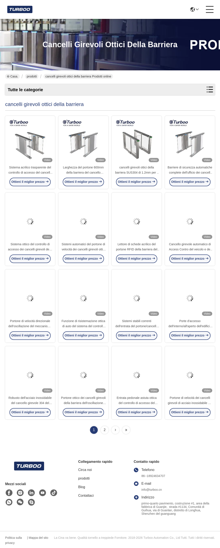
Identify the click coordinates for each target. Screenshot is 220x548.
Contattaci (86, 495)
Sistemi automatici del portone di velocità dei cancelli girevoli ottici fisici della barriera (83, 249)
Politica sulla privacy (13, 540)
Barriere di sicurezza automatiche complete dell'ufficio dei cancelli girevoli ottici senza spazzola (190, 172)
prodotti (32, 76)
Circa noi (85, 470)
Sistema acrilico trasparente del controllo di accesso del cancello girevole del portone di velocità (30, 172)
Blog (81, 487)
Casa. (12, 76)
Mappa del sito (38, 537)
